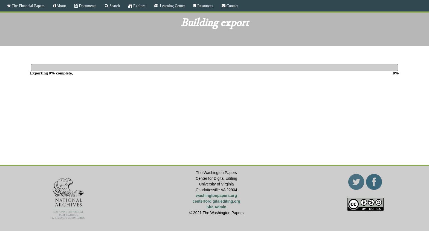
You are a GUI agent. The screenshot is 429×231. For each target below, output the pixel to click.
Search (114, 6)
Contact (232, 6)
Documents (87, 6)
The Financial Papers (27, 6)
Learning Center (172, 6)
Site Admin (217, 207)
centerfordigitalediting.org (216, 201)
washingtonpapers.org (216, 195)
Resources (204, 6)
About (61, 6)
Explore (138, 6)
